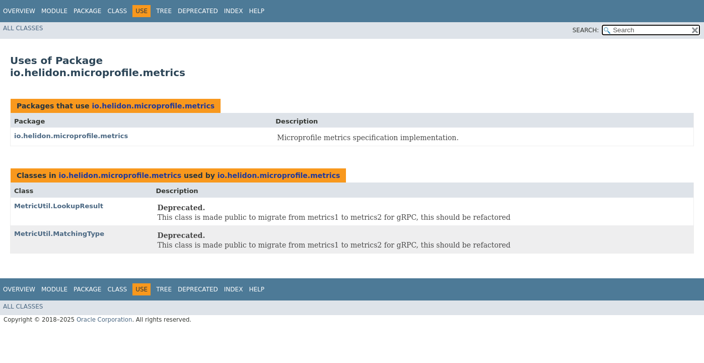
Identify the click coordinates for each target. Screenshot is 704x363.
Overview (19, 11)
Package (87, 11)
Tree (164, 11)
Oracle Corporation (104, 319)
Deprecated (198, 11)
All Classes (23, 28)
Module (54, 11)
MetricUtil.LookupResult (58, 206)
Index (233, 11)
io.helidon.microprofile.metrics (153, 106)
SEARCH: (586, 30)
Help (256, 11)
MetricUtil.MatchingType (59, 233)
